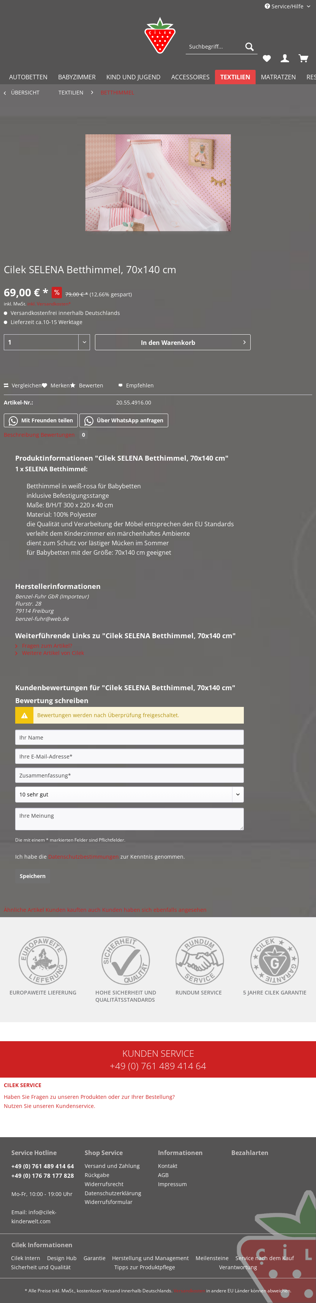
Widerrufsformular (109, 1201)
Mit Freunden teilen (41, 420)
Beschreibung (21, 434)
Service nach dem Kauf (264, 1258)
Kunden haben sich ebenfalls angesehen (154, 909)
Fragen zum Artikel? (43, 645)
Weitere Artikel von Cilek (49, 652)
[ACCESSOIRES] (190, 77)
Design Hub (62, 1258)
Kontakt (167, 1165)
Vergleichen (23, 385)
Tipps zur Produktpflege (144, 1267)
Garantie (95, 1258)
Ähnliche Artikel (24, 909)
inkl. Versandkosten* (49, 304)
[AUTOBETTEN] (28, 77)
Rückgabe (97, 1175)
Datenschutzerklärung (113, 1193)
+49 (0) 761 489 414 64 (158, 1065)
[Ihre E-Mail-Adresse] (129, 756)
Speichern (33, 876)
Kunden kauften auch (73, 909)
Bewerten (87, 385)
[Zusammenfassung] (129, 775)
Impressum (172, 1184)
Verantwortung (238, 1267)
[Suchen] (250, 46)
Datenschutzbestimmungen (83, 856)
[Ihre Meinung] (129, 819)
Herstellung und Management (150, 1258)
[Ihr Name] (129, 737)
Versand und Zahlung (112, 1165)
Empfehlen (136, 385)
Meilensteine (212, 1258)
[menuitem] (222, 50)
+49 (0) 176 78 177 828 (42, 1175)
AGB (163, 1175)
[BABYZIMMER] (77, 77)
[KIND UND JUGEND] (133, 77)
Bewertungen (64, 434)
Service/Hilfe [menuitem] (285, 6)
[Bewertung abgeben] (129, 795)
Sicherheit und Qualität (41, 1267)
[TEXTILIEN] (235, 77)
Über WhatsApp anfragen (123, 420)
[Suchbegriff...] (222, 46)
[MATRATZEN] (278, 77)
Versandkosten (189, 1290)
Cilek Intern (25, 1258)
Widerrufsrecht (104, 1184)
